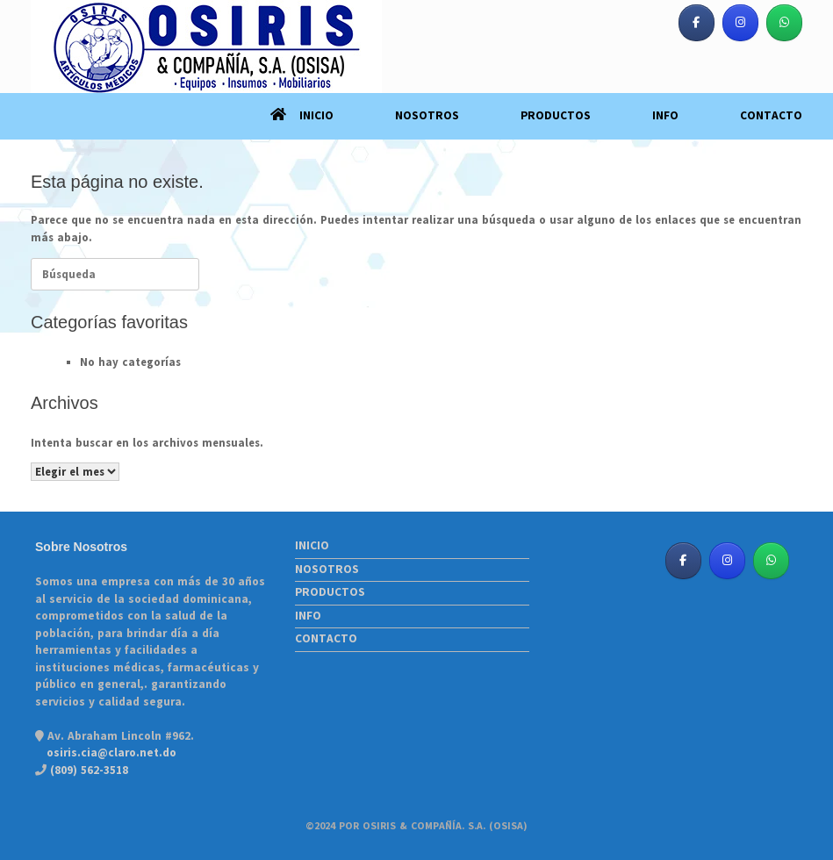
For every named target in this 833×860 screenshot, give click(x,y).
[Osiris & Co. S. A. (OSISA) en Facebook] (697, 22)
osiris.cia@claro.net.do (111, 753)
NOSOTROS (427, 116)
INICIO (302, 116)
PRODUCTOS (556, 116)
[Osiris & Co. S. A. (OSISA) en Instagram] (740, 22)
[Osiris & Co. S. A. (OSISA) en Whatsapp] (784, 22)
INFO (665, 116)
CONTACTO (771, 116)
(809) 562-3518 (87, 770)
